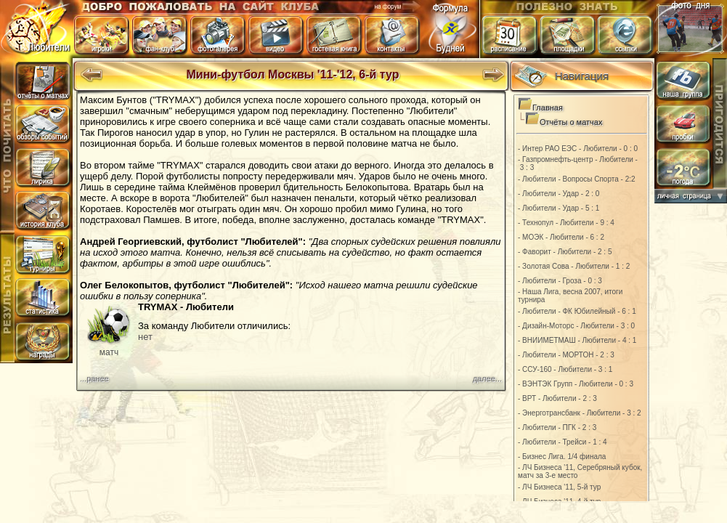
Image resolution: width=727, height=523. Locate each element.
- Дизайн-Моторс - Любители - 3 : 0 (576, 326)
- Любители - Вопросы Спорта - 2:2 (576, 179)
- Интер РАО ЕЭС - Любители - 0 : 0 (578, 149)
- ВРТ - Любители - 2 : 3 (557, 398)
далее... (487, 378)
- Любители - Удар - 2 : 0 (558, 194)
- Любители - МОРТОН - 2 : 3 (566, 355)
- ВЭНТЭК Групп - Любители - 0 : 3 (575, 384)
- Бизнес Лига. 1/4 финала (562, 457)
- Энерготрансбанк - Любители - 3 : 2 (579, 413)
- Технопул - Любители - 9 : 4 (566, 223)
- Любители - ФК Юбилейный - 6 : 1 (577, 311)
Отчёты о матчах (571, 122)
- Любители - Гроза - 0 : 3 (560, 281)
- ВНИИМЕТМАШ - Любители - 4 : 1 (577, 340)
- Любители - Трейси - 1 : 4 (562, 442)
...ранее (94, 378)
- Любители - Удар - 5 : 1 (558, 208)
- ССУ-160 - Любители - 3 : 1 (565, 369)
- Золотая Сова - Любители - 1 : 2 (574, 266)
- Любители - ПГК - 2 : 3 (557, 427)
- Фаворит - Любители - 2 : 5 (565, 252)
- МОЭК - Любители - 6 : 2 (561, 237)
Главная (547, 107)
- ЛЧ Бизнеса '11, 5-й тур (559, 487)
